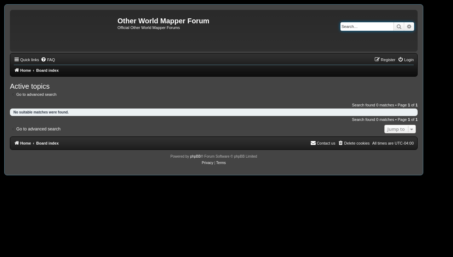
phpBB (195, 156)
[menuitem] (48, 60)
